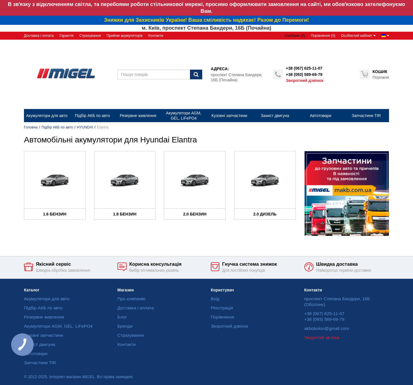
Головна (31, 127)
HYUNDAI (85, 127)
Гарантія (66, 36)
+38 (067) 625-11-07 (304, 68)
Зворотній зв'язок (321, 337)
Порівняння (222, 317)
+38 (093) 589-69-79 (304, 74)
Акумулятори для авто (46, 298)
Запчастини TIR (40, 362)
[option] (347, 193)
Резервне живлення (44, 317)
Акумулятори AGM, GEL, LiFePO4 (58, 326)
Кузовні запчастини (43, 335)
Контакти (155, 36)
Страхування (90, 36)
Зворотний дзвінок (304, 80)
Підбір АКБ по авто (57, 127)
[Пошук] (196, 74)
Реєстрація (222, 307)
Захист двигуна (39, 344)
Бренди (125, 326)
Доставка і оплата (39, 36)
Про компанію (132, 298)
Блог (122, 317)
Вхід (215, 298)
